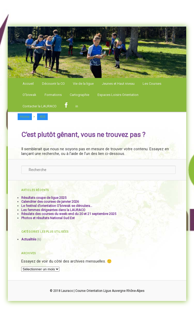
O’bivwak (29, 95)
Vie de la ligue (83, 84)
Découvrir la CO (53, 84)
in (76, 106)
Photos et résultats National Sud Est (48, 218)
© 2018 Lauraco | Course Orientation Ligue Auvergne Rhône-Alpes (97, 291)
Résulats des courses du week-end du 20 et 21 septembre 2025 (68, 214)
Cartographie (79, 95)
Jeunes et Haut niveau (118, 84)
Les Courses (152, 84)
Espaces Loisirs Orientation (118, 95)
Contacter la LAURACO (40, 106)
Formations (53, 95)
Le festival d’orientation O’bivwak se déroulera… (56, 206)
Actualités (28, 239)
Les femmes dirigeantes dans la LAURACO (53, 210)
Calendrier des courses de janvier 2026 (50, 202)
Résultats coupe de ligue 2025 (43, 198)
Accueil (28, 84)
